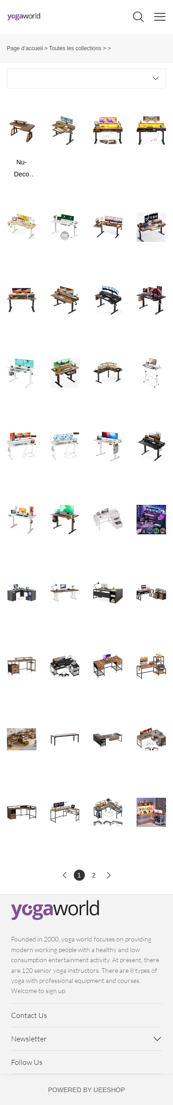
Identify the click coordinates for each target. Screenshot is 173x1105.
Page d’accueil (25, 48)
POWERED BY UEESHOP (86, 1089)
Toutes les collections (75, 48)
